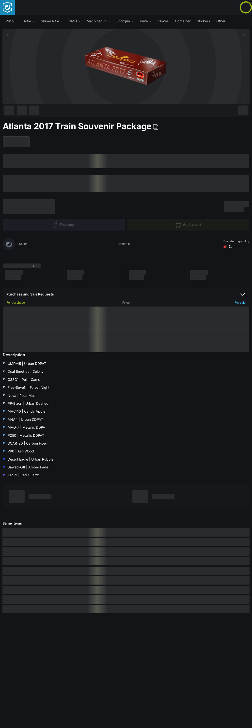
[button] (11, 21)
